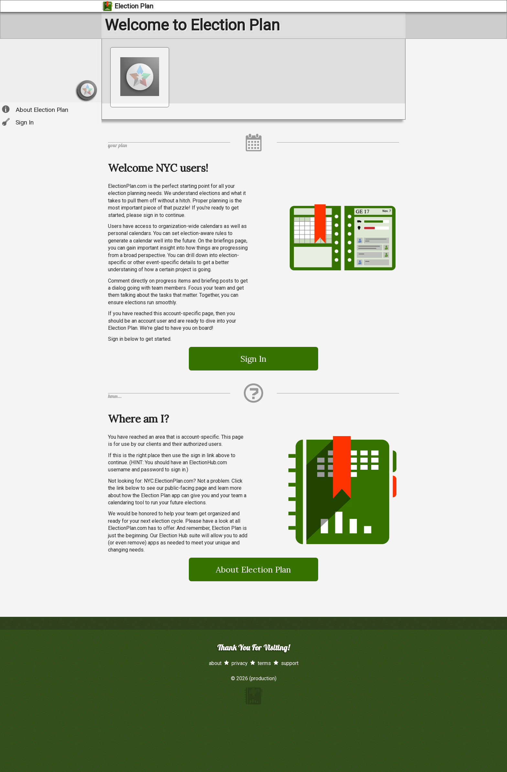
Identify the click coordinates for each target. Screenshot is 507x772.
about (215, 663)
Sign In (25, 122)
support (289, 663)
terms (264, 663)
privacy (240, 663)
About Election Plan (42, 109)
